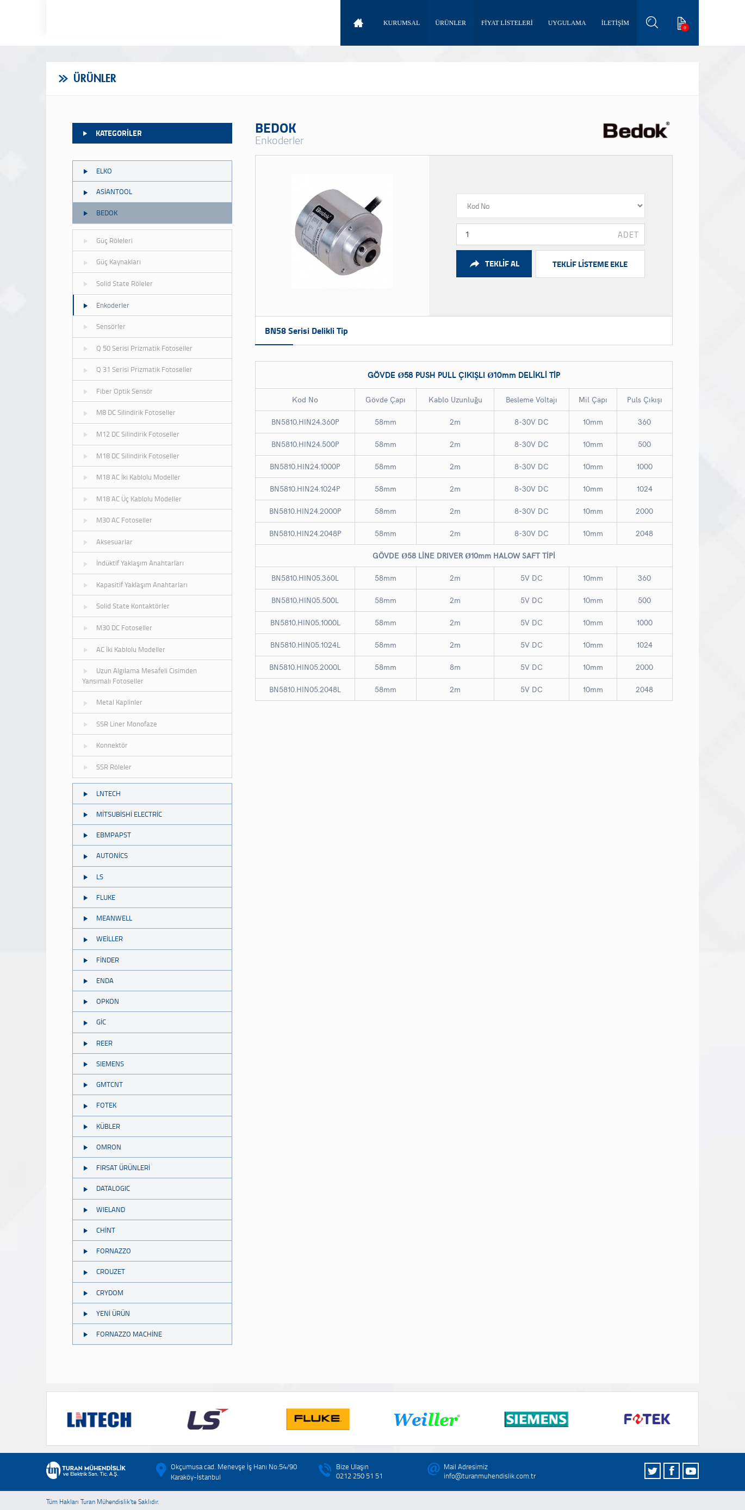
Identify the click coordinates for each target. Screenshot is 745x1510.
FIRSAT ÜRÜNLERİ (116, 1167)
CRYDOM (102, 1292)
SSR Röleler (107, 767)
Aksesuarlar (107, 541)
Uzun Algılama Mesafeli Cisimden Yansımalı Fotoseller (139, 676)
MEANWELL (107, 918)
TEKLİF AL (494, 263)
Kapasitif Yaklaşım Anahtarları (135, 584)
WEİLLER (102, 938)
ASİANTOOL (107, 191)
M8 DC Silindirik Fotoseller (129, 412)
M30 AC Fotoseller (117, 520)
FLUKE (98, 897)
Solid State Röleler (117, 283)
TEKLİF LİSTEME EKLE (590, 264)
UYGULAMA (567, 23)
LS (92, 876)
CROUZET (103, 1271)
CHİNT (98, 1230)
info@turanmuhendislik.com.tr (490, 1476)
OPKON (100, 1001)
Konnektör (105, 745)
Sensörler (104, 326)
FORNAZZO (106, 1251)
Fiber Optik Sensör (117, 391)
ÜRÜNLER (450, 23)
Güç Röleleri (107, 240)
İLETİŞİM (615, 23)
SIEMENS (103, 1063)
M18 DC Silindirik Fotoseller (130, 456)
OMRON (101, 1147)
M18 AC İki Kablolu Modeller (131, 477)
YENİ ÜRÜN (106, 1313)
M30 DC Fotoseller (117, 627)
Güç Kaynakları (111, 261)
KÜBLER (101, 1126)
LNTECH (101, 793)
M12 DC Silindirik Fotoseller (130, 434)
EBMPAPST (106, 835)
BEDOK (99, 213)
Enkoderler (105, 305)
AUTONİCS (105, 855)
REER (97, 1043)
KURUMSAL (401, 23)
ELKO (97, 171)
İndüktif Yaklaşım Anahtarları (133, 563)
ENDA (98, 980)
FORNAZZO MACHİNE (122, 1334)
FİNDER (100, 960)
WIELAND (103, 1209)
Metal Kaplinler (112, 702)
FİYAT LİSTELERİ (507, 23)
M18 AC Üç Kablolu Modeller (132, 499)
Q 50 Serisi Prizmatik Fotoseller (137, 348)
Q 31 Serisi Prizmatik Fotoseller (137, 369)
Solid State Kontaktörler (126, 606)
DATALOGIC (106, 1188)
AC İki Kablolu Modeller (123, 649)
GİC (94, 1022)
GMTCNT (102, 1084)
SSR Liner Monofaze (119, 724)
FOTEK (99, 1105)
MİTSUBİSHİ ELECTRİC (122, 814)
